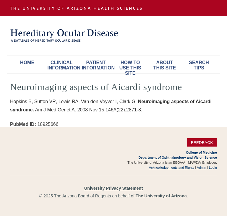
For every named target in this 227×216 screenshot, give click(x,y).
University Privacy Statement (113, 188)
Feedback (202, 142)
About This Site (164, 65)
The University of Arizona (161, 196)
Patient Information (97, 65)
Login (213, 167)
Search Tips (199, 65)
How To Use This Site (130, 66)
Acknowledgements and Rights (171, 167)
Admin (201, 167)
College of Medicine (201, 152)
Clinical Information (63, 65)
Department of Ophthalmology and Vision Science (177, 157)
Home (27, 62)
